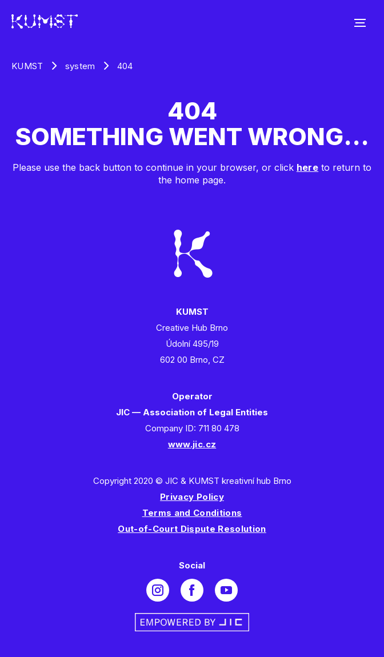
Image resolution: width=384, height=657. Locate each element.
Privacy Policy (192, 496)
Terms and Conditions (192, 512)
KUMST (27, 66)
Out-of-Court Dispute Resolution (192, 528)
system (80, 66)
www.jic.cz (192, 444)
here (307, 167)
